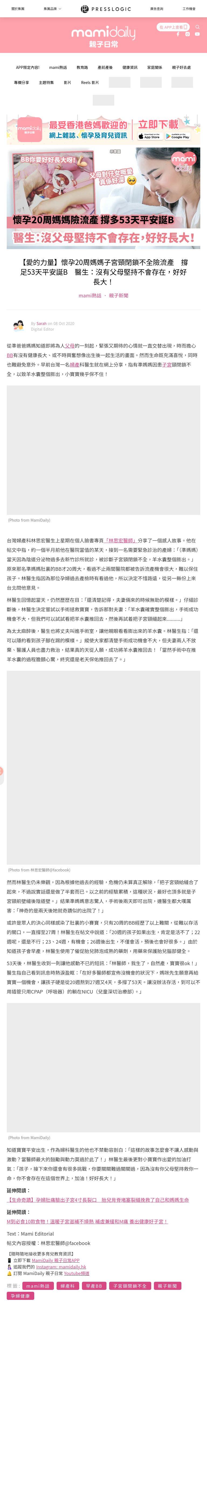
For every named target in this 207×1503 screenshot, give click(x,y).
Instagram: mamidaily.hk (61, 1266)
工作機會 (189, 8)
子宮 (167, 364)
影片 (67, 82)
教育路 (82, 67)
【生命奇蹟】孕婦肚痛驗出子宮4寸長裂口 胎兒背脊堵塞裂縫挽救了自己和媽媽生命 (98, 1199)
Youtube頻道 (76, 1273)
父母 (70, 345)
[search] (197, 27)
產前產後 (105, 67)
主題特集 (46, 82)
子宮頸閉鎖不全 (130, 1286)
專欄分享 (21, 82)
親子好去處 (181, 67)
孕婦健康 (20, 1296)
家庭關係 (154, 67)
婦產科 (68, 1286)
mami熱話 (58, 67)
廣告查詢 (156, 8)
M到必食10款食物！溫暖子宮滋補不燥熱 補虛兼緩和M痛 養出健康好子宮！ (87, 1221)
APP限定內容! (28, 67)
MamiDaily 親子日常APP (56, 1260)
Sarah (42, 323)
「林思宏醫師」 (121, 540)
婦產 (75, 364)
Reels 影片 (90, 82)
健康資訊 (129, 67)
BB (10, 354)
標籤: (14, 1285)
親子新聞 (118, 295)
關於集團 (17, 8)
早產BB (94, 1286)
